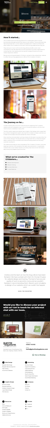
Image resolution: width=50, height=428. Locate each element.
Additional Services (6, 415)
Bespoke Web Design (7, 365)
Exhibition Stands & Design (8, 388)
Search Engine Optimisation (31, 376)
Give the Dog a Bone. (35, 426)
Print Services (5, 391)
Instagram (29, 406)
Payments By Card (17, 424)
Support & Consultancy (30, 366)
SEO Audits (4, 407)
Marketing (31, 362)
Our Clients (27, 386)
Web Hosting (5, 368)
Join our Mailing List (6, 406)
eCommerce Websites (7, 370)
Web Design (8, 362)
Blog (3, 404)
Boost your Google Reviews (8, 413)
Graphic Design (9, 382)
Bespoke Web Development (8, 366)
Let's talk (41, 2)
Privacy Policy (24, 424)
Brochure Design (29, 365)
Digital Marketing (29, 370)
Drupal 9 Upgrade (6, 409)
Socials (30, 401)
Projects (27, 388)
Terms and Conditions (32, 424)
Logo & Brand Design (7, 390)
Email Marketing (28, 372)
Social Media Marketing (30, 377)
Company (30, 382)
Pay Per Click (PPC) (29, 374)
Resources (8, 401)
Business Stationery (6, 386)
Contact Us (27, 390)
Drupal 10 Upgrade (6, 411)
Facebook (29, 404)
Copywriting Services (30, 368)
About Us (27, 384)
